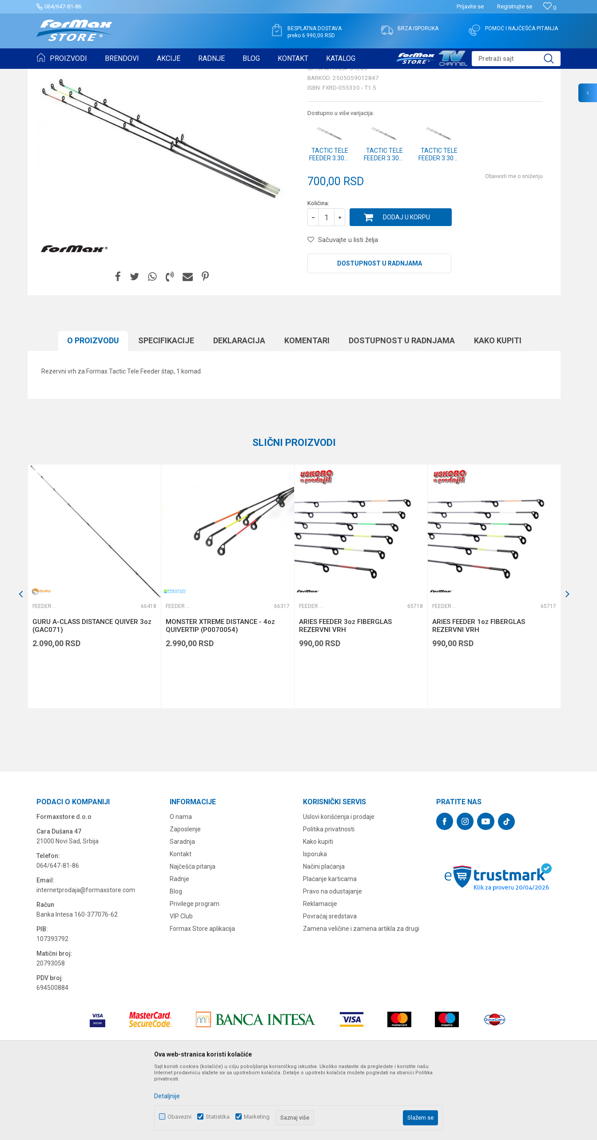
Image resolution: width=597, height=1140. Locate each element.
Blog (176, 960)
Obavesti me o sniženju (514, 245)
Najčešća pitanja (192, 935)
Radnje (179, 947)
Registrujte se (514, 6)
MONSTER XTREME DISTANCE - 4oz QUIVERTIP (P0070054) (220, 695)
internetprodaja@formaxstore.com (85, 958)
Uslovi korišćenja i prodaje (338, 885)
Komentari (307, 409)
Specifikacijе (166, 409)
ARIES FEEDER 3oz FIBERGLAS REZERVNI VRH (345, 695)
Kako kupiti (497, 409)
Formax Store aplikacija (202, 997)
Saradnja (182, 910)
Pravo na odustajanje (332, 960)
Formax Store (52, 74)
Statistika (218, 1116)
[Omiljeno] (549, 7)
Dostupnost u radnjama (379, 332)
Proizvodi (87, 74)
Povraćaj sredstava (330, 985)
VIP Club (181, 985)
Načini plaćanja (324, 935)
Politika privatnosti (328, 898)
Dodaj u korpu (406, 286)
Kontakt (180, 922)
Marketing (257, 1116)
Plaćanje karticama (330, 947)
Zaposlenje (185, 898)
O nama (181, 885)
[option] (94, 655)
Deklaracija (239, 409)
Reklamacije (320, 972)
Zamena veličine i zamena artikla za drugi (361, 997)
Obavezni (179, 1116)
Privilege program (194, 972)
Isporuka (315, 922)
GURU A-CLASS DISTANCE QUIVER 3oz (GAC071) (91, 695)
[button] (516, 58)
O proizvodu (93, 409)
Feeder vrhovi (149, 74)
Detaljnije (167, 1096)
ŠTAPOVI (116, 74)
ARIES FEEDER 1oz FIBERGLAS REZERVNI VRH (478, 695)
